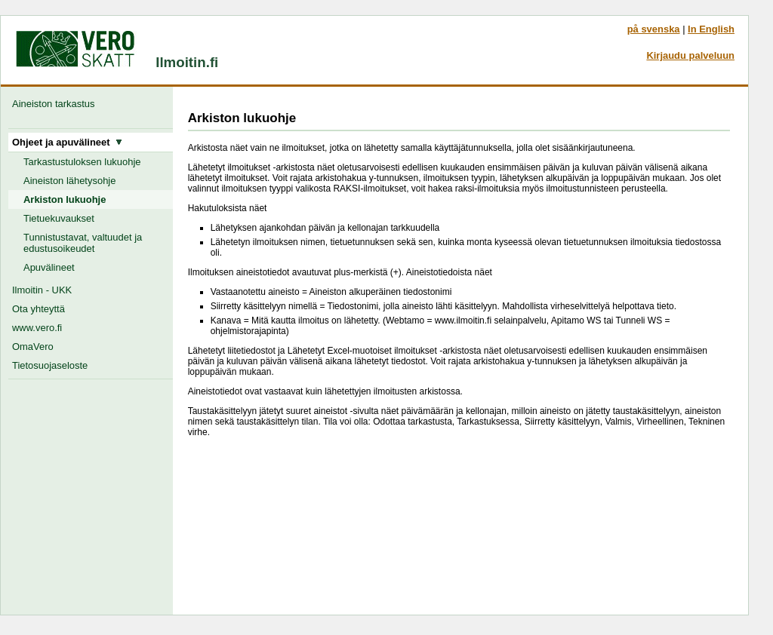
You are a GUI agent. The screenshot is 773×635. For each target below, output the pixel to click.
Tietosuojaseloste (50, 365)
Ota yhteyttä (38, 308)
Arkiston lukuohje (64, 199)
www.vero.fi (37, 327)
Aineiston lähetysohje (69, 180)
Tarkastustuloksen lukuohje (82, 161)
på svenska (653, 29)
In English (711, 29)
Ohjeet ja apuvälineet (67, 142)
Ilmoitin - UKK (42, 290)
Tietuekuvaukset (58, 218)
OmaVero (33, 346)
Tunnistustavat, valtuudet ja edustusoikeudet (82, 243)
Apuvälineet (49, 267)
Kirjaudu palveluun (690, 55)
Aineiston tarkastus (56, 103)
